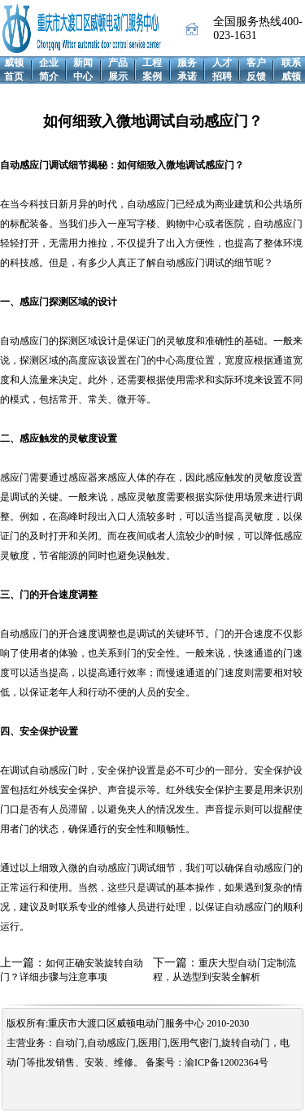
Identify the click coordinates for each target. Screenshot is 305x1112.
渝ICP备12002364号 (226, 1062)
